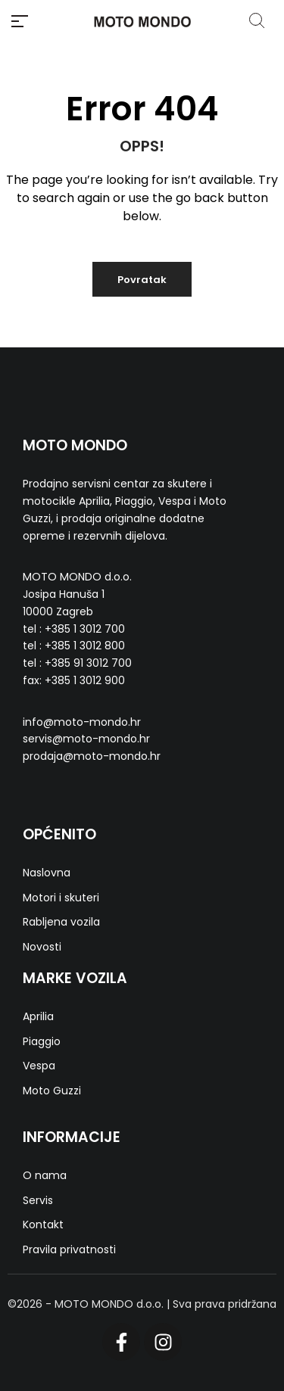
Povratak (142, 279)
